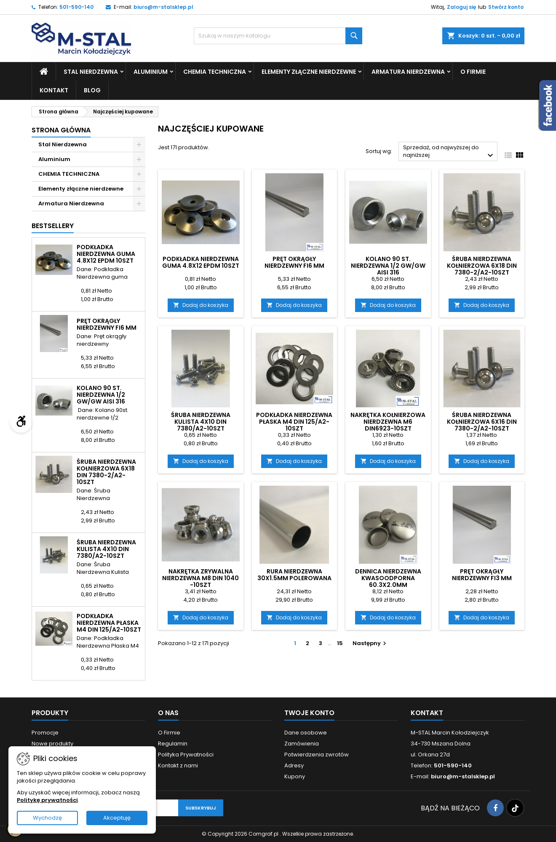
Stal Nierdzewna (91, 71)
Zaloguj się (461, 7)
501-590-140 (76, 7)
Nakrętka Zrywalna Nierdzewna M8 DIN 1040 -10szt (200, 578)
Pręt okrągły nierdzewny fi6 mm (106, 324)
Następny (370, 643)
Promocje (45, 733)
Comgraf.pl (264, 833)
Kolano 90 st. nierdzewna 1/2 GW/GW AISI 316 (101, 395)
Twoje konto (309, 713)
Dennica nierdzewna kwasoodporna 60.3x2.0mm (388, 578)
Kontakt (54, 90)
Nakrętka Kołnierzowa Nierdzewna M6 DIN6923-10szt (387, 422)
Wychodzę (47, 818)
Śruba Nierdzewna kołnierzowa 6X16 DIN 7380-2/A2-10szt (482, 422)
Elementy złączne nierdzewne (309, 71)
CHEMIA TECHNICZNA (214, 71)
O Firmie (473, 71)
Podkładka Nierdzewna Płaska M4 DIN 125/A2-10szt (109, 623)
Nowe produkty (52, 744)
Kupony (294, 776)
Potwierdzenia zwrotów (316, 755)
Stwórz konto (506, 7)
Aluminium (151, 71)
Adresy (294, 765)
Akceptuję (117, 818)
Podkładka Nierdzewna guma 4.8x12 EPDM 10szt (106, 254)
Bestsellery (53, 226)
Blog (92, 90)
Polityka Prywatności (186, 755)
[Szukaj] (278, 35)
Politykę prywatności (47, 800)
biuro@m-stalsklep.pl (163, 7)
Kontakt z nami (178, 765)
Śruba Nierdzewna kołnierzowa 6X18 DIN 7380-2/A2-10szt (106, 471)
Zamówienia (301, 744)
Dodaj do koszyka (200, 305)
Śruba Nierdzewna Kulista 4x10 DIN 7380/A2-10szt (106, 549)
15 (340, 643)
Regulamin (172, 744)
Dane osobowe (305, 733)
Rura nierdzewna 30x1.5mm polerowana (294, 574)
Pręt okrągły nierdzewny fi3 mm (482, 574)
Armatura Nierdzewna (408, 71)
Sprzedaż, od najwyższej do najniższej (449, 152)
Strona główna (61, 130)
